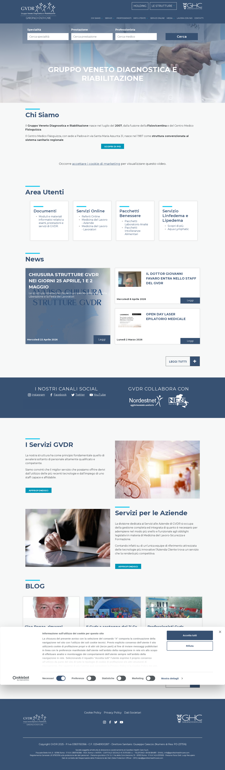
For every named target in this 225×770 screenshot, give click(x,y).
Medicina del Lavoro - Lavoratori (94, 228)
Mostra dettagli (170, 763)
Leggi (101, 339)
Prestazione (79, 29)
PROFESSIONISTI (124, 18)
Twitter (73, 396)
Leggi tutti (184, 361)
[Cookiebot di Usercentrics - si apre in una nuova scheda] (21, 763)
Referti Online (91, 216)
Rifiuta (190, 731)
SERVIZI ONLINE (157, 18)
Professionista (125, 29)
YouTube (100, 394)
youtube (91, 395)
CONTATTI (199, 18)
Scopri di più (175, 225)
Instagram (29, 395)
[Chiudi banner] (220, 717)
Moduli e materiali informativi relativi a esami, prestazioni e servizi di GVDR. (51, 221)
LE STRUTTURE (162, 5)
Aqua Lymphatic (178, 229)
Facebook (51, 395)
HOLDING (140, 5)
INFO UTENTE (139, 18)
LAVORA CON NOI (184, 18)
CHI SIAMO (95, 18)
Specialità (34, 29)
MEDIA (170, 18)
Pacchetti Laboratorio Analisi (136, 223)
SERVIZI (108, 18)
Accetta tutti (190, 720)
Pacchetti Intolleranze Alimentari (133, 231)
